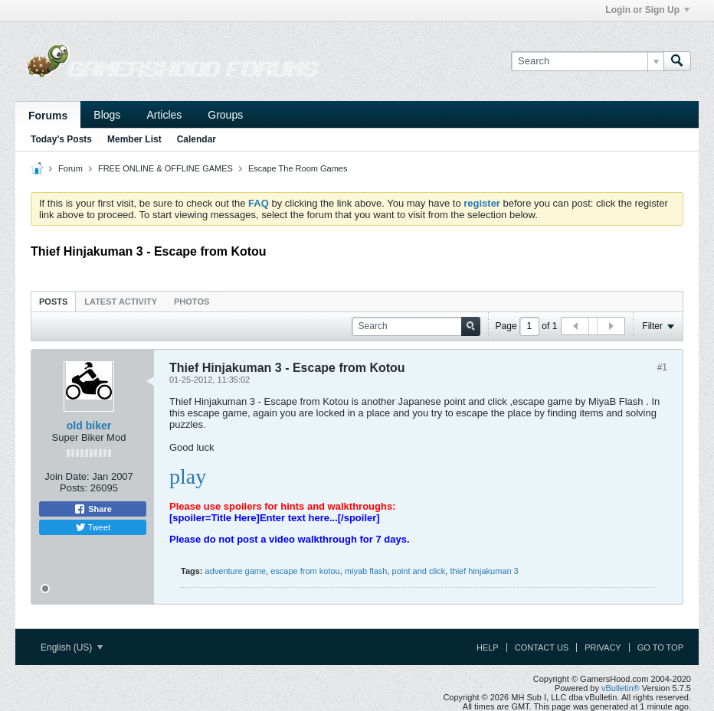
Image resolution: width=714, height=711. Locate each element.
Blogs (106, 115)
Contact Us (542, 647)
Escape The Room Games (297, 168)
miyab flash (366, 571)
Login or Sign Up (647, 10)
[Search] (587, 61)
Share (93, 509)
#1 (662, 367)
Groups (225, 115)
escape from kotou (305, 571)
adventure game (236, 571)
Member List (134, 139)
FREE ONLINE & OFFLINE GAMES (165, 168)
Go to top (660, 647)
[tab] (53, 301)
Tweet (92, 527)
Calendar (196, 139)
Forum (70, 168)
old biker (89, 425)
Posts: (73, 488)
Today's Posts (61, 139)
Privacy (603, 647)
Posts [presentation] (53, 301)
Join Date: (67, 476)
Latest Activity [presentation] (120, 301)
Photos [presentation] (191, 301)
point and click (419, 571)
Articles (164, 115)
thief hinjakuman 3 (484, 571)
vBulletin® (620, 688)
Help (488, 647)
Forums (47, 115)
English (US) (72, 647)
